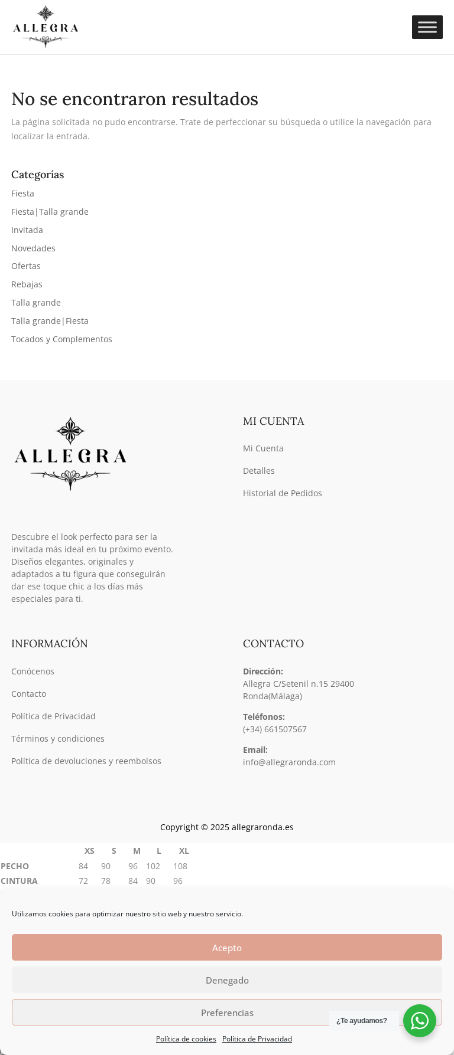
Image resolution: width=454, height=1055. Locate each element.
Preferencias (227, 1012)
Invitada (27, 229)
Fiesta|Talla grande (50, 211)
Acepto (227, 948)
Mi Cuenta (263, 448)
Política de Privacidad (257, 1039)
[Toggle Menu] (427, 27)
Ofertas (26, 265)
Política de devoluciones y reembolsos (86, 760)
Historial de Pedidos (282, 493)
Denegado (227, 980)
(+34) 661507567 (275, 729)
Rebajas (27, 284)
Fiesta (22, 193)
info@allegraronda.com (289, 762)
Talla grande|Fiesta (50, 320)
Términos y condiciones (58, 738)
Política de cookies (186, 1039)
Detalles (259, 470)
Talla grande (36, 302)
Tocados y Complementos (61, 339)
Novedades (33, 248)
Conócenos (32, 671)
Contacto (28, 693)
